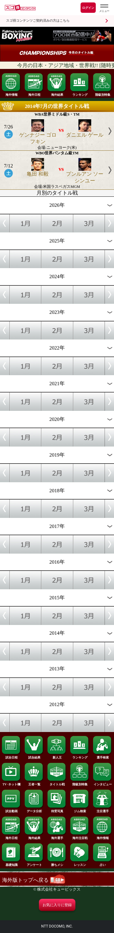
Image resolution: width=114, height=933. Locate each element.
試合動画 (11, 810)
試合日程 (11, 756)
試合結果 (34, 756)
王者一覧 (34, 783)
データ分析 (34, 810)
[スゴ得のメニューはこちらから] (104, 8)
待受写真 (57, 810)
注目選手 (102, 810)
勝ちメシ (57, 863)
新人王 (57, 756)
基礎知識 (11, 863)
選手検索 (102, 756)
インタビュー (102, 783)
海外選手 (57, 837)
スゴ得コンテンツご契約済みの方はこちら (38, 21)
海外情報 (11, 93)
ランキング (79, 93)
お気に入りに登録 (57, 905)
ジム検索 (79, 810)
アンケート (34, 863)
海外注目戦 (79, 837)
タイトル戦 (57, 783)
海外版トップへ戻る (33, 880)
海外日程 (34, 93)
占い (102, 863)
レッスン (79, 863)
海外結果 (57, 93)
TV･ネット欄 (11, 783)
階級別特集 (102, 93)
